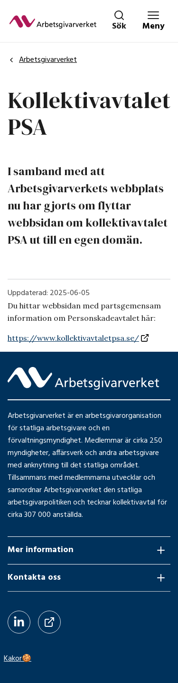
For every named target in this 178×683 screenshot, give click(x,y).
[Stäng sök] (119, 21)
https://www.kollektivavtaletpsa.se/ (73, 338)
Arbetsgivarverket (42, 60)
